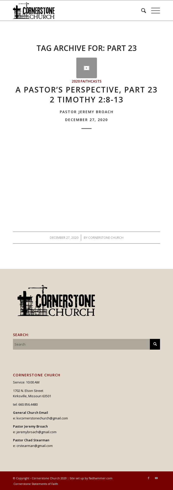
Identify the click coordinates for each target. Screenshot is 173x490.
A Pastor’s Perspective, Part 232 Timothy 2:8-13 (86, 103)
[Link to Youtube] (156, 478)
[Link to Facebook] (148, 478)
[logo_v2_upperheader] (72, 10)
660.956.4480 (28, 404)
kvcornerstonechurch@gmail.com (42, 418)
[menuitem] (141, 10)
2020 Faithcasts (87, 81)
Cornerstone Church (105, 237)
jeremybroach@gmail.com (36, 432)
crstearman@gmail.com (35, 445)
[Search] (141, 10)
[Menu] (153, 10)
